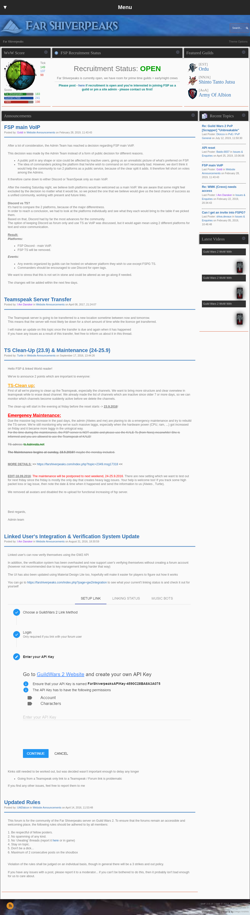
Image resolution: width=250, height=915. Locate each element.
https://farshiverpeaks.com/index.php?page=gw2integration (67, 582)
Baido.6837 (222, 151)
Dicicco (220, 134)
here (81, 85)
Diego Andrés (241, 911)
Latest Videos (213, 239)
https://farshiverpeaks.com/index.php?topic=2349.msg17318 (77, 464)
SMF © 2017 (222, 903)
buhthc (217, 911)
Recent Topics (222, 116)
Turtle (20, 355)
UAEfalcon (23, 807)
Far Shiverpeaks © (239, 907)
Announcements (17, 116)
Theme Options (238, 41)
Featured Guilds (199, 53)
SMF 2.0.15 (207, 903)
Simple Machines (239, 903)
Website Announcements (41, 132)
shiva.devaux (223, 216)
